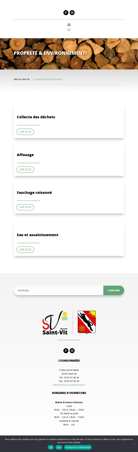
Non (59, 447)
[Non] (134, 443)
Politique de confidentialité (78, 447)
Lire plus (25, 131)
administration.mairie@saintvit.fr (69, 384)
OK (50, 447)
